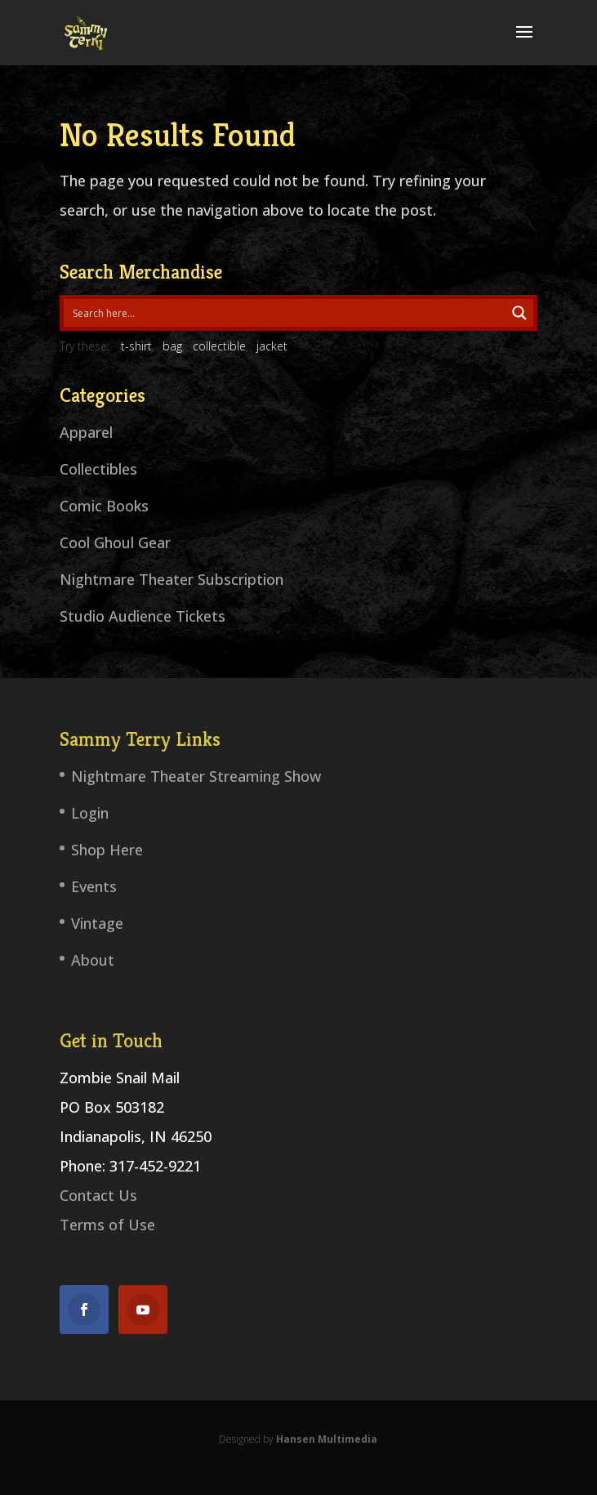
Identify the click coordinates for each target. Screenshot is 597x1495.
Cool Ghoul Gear (115, 542)
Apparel (86, 432)
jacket (271, 346)
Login (90, 813)
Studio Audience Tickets (142, 616)
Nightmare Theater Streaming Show (196, 776)
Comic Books (104, 505)
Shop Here (107, 849)
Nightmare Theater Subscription (171, 579)
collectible (219, 346)
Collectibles (98, 469)
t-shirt (136, 346)
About (92, 960)
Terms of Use (107, 1224)
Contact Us (98, 1195)
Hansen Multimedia (326, 1439)
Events (94, 886)
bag (172, 346)
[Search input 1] (285, 313)
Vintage (97, 923)
